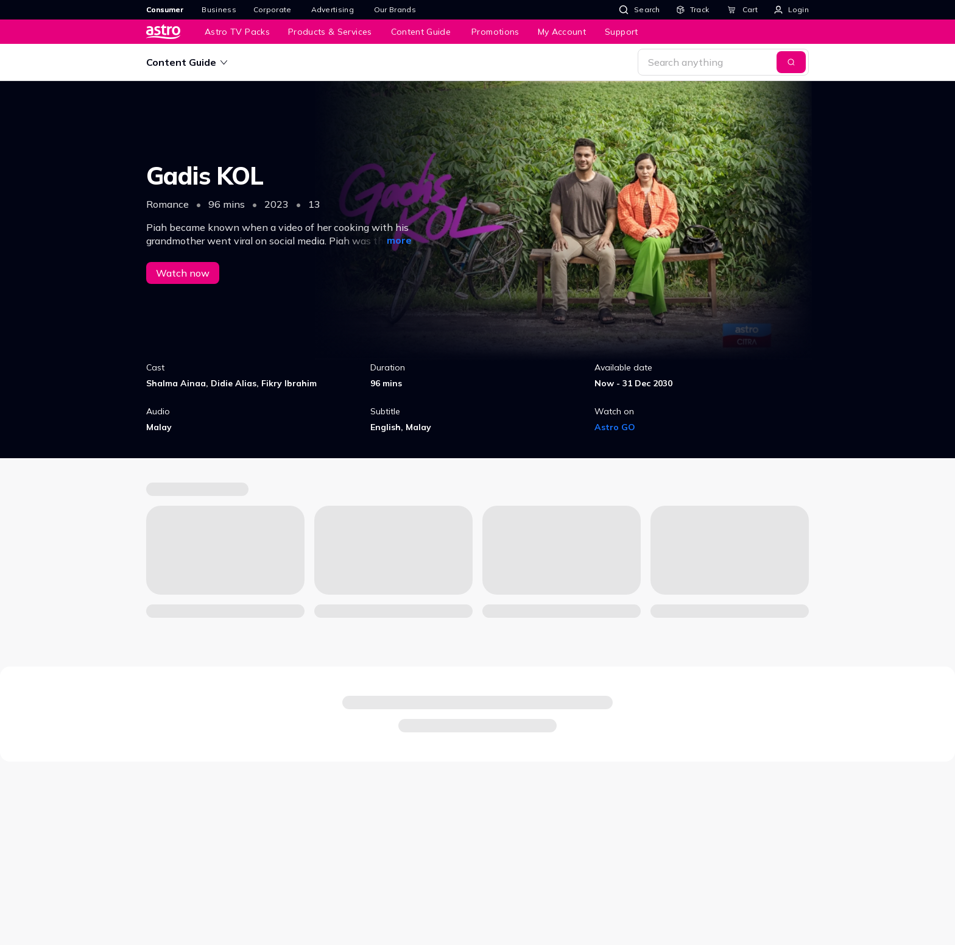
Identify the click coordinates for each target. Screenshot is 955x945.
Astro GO (614, 427)
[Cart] (742, 10)
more (399, 240)
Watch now (183, 273)
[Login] (791, 9)
